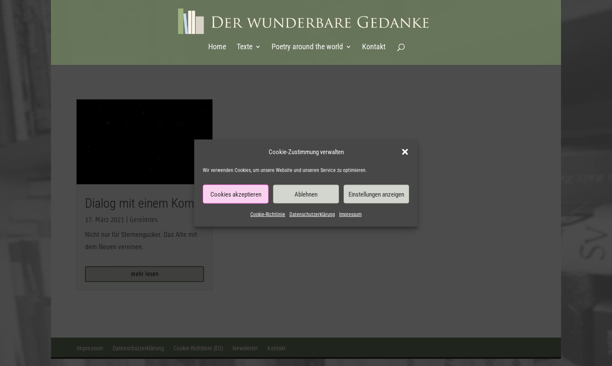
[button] (405, 152)
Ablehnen (306, 194)
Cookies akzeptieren (235, 194)
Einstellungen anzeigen (376, 194)
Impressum (350, 214)
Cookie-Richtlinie (267, 214)
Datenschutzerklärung (312, 214)
